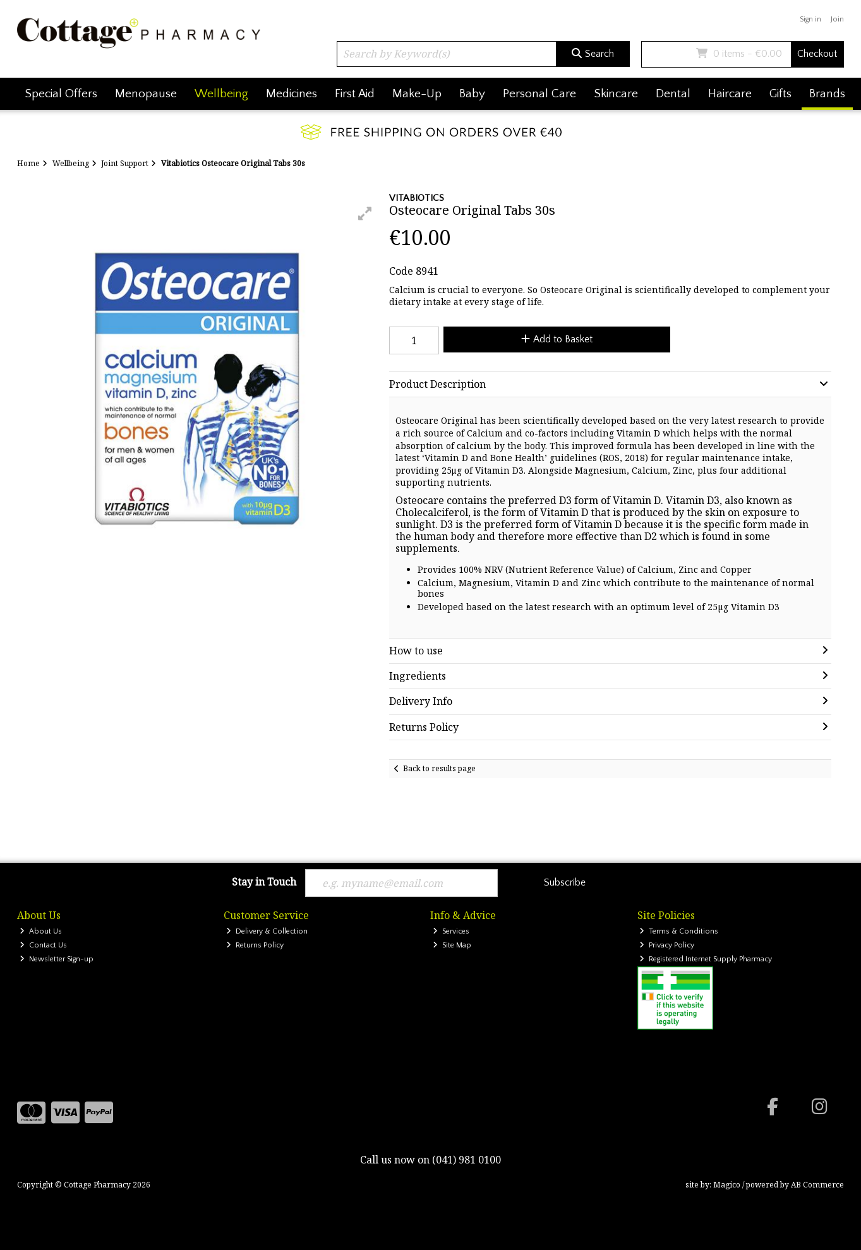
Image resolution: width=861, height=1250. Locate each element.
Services (451, 931)
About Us (41, 931)
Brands (827, 93)
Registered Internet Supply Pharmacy (705, 959)
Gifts (780, 93)
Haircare (730, 93)
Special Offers (61, 93)
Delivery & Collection (267, 931)
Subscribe (565, 882)
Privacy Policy (666, 945)
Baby (472, 93)
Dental (673, 93)
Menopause (146, 93)
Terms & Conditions (678, 931)
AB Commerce (817, 1184)
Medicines (291, 93)
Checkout (817, 53)
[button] (365, 213)
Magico (726, 1184)
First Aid (355, 93)
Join (837, 19)
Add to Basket (557, 339)
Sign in (810, 19)
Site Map (452, 945)
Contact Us (43, 945)
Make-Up (417, 93)
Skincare (616, 93)
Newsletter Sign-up (56, 959)
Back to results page (439, 768)
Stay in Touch (264, 882)
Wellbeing (221, 93)
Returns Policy (255, 945)
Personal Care (539, 93)
